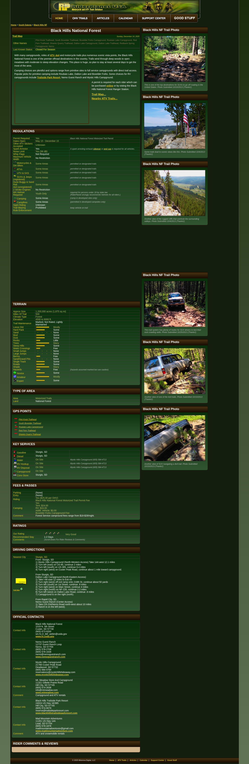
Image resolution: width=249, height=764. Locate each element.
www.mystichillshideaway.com (52, 674)
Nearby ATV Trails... (105, 98)
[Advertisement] (76, 257)
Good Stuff (172, 760)
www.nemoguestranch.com (50, 657)
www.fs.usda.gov (45, 636)
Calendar (143, 760)
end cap (107, 149)
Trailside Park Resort (48, 77)
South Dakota (25, 25)
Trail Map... (99, 94)
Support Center (157, 760)
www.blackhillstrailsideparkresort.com (56, 713)
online (109, 85)
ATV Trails (122, 760)
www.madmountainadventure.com (54, 731)
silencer (97, 149)
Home (13, 25)
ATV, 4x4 (54, 55)
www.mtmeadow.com (47, 692)
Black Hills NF (40, 25)
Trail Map (17, 36)
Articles (133, 760)
